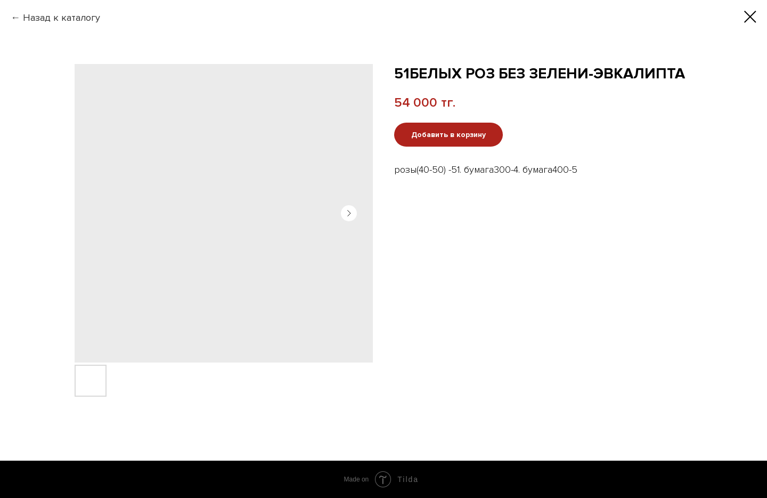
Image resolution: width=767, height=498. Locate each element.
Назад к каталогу (61, 17)
